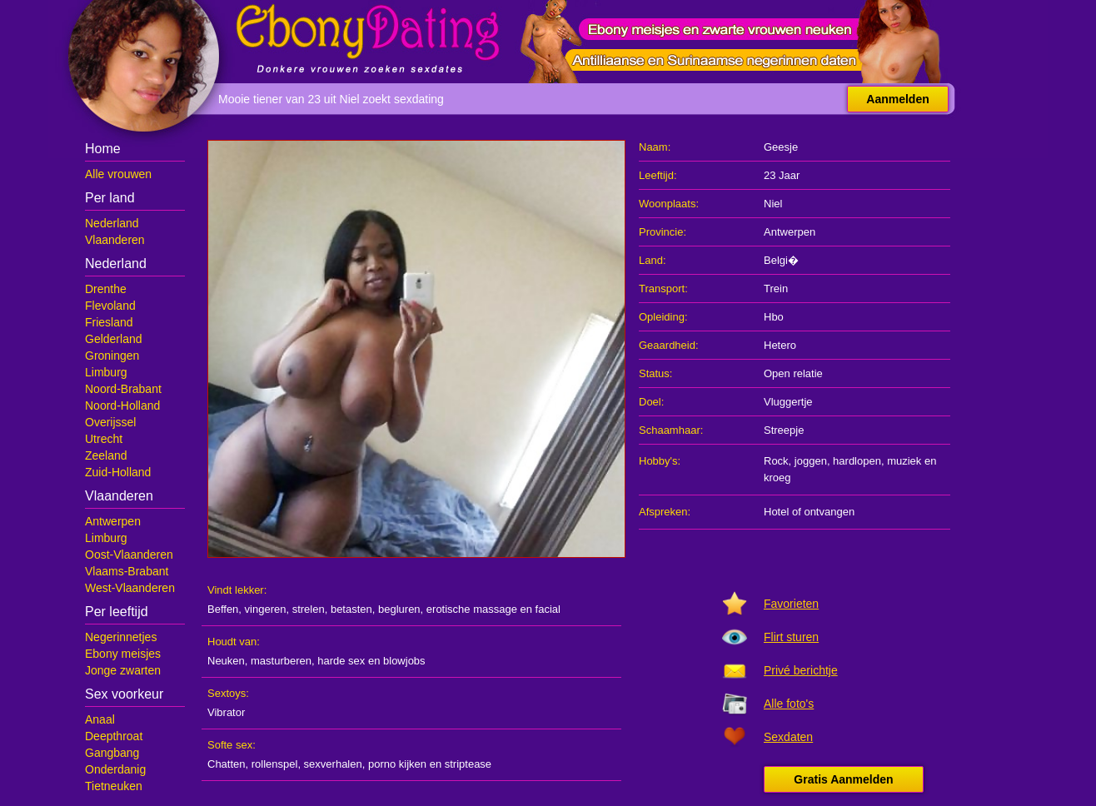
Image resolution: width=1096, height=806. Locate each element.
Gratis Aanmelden (843, 779)
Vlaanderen (115, 239)
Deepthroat (113, 736)
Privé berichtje (801, 670)
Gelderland (113, 339)
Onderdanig (115, 769)
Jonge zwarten (123, 670)
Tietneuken (113, 786)
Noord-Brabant (123, 389)
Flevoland (110, 305)
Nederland (112, 223)
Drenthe (106, 289)
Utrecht (103, 438)
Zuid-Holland (118, 472)
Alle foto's (789, 703)
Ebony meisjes (123, 653)
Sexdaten (788, 737)
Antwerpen (113, 521)
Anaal (100, 719)
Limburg (106, 372)
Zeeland (106, 455)
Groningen (112, 355)
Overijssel (110, 422)
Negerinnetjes (121, 637)
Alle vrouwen (118, 174)
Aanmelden (897, 99)
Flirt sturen (791, 637)
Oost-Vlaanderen (129, 554)
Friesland (109, 322)
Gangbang (112, 752)
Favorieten (791, 603)
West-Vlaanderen (130, 588)
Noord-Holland (122, 405)
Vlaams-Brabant (126, 571)
